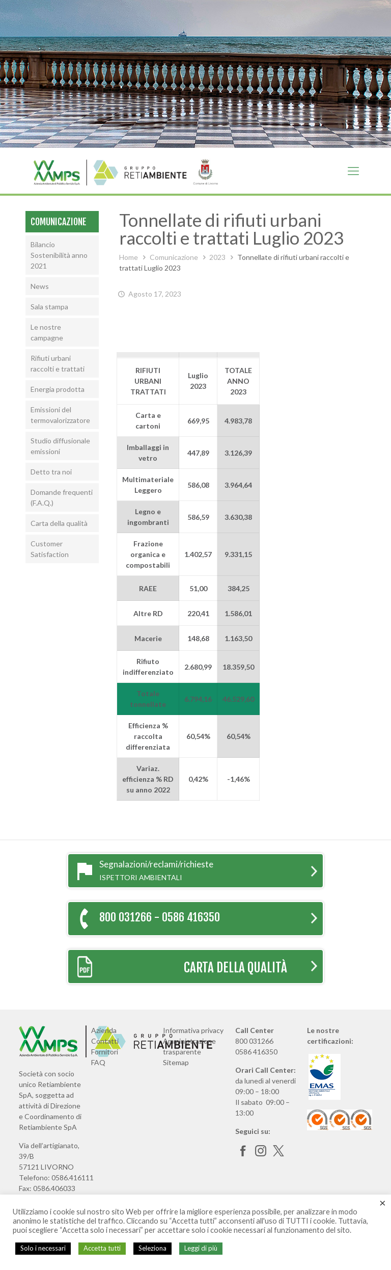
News (40, 286)
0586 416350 (256, 1051)
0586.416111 (72, 1177)
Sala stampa (49, 306)
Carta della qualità (59, 523)
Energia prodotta (58, 389)
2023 (217, 257)
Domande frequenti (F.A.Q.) (62, 497)
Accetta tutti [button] (102, 1248)
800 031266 (254, 1041)
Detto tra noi (51, 471)
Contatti (105, 1041)
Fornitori (104, 1051)
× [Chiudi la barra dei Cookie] (382, 1202)
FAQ (98, 1062)
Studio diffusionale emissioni (60, 446)
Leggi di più (200, 1248)
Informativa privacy (193, 1030)
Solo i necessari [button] (43, 1248)
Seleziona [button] (152, 1248)
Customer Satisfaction (50, 549)
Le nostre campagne (47, 332)
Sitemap (176, 1062)
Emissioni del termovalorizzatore (60, 415)
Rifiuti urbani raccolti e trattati (58, 363)
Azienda (104, 1030)
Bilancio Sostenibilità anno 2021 (59, 255)
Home (128, 257)
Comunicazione (174, 257)
